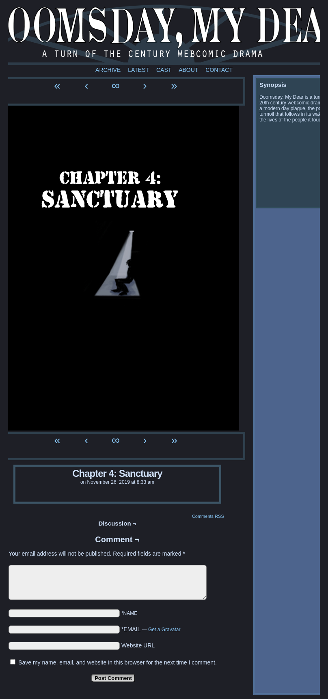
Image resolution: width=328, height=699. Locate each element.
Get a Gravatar (164, 629)
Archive (108, 70)
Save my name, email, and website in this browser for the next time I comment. (117, 662)
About (188, 70)
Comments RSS (208, 516)
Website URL (138, 645)
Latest (138, 70)
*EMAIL (151, 629)
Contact (219, 70)
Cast (163, 70)
